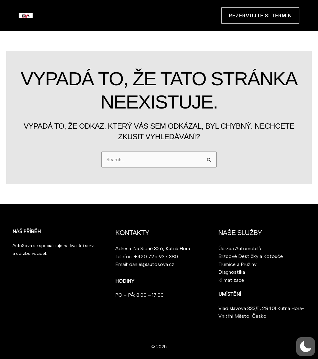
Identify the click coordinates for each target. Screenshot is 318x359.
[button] (260, 15)
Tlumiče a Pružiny (237, 264)
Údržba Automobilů (239, 248)
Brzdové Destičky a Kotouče (250, 256)
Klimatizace (231, 280)
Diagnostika (231, 272)
